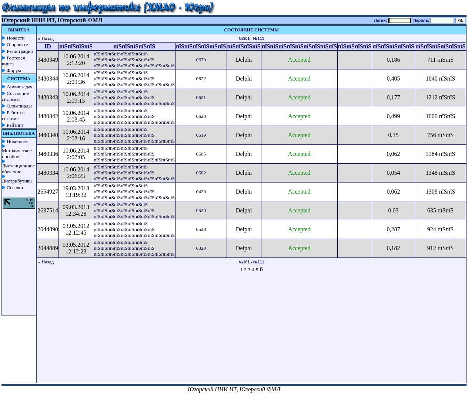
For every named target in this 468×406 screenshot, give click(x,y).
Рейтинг (15, 125)
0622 (201, 78)
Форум (14, 70)
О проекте (17, 44)
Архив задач (20, 86)
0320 (201, 248)
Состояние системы (15, 96)
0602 (201, 172)
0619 (201, 135)
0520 (201, 210)
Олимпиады (19, 106)
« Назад (46, 38)
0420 (201, 191)
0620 (201, 116)
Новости (15, 38)
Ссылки (15, 187)
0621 (201, 97)
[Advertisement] (251, 331)
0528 (201, 229)
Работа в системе (13, 115)
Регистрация (20, 51)
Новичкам (17, 141)
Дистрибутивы (17, 181)
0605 (201, 154)
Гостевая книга (13, 60)
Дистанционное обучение (18, 168)
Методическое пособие (17, 153)
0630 (201, 59)
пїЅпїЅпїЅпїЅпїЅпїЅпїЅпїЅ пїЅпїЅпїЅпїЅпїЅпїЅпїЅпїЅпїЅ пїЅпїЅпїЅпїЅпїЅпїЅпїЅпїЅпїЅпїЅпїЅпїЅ (134, 59)
